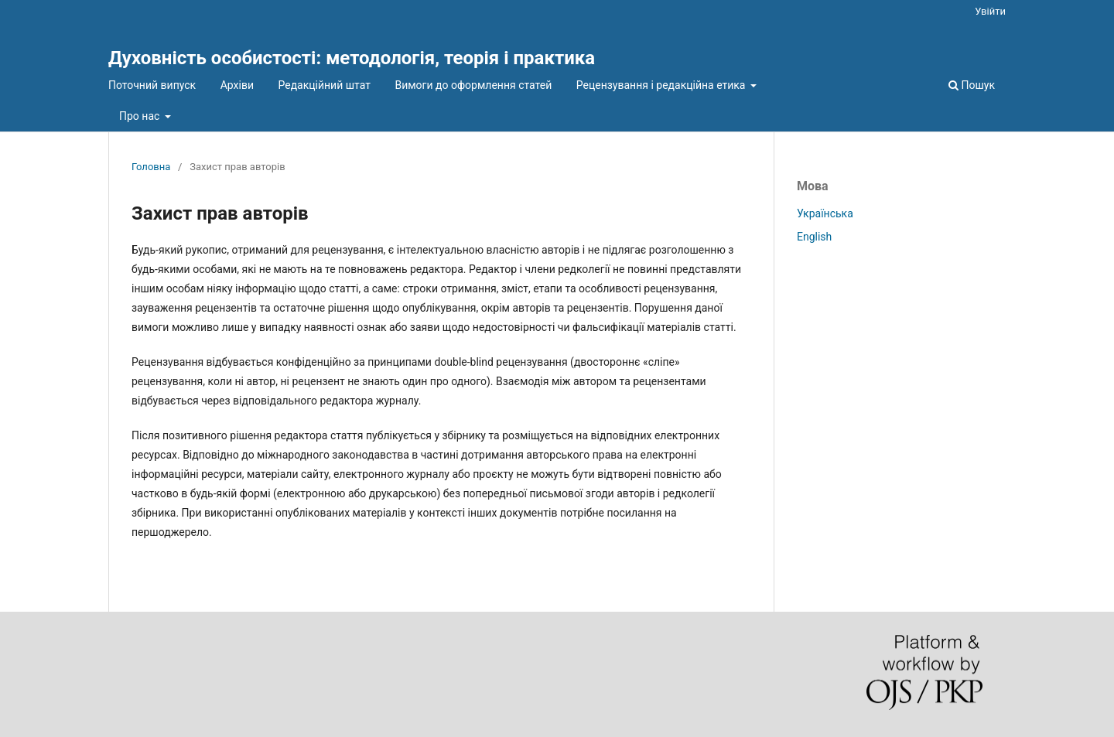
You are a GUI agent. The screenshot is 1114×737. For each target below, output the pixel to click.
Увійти (990, 11)
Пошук (971, 85)
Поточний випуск (152, 85)
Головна (151, 166)
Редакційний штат (324, 85)
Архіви (237, 85)
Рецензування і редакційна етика (662, 85)
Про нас (140, 116)
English (814, 236)
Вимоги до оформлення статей (473, 85)
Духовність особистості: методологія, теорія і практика (351, 58)
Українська (825, 213)
